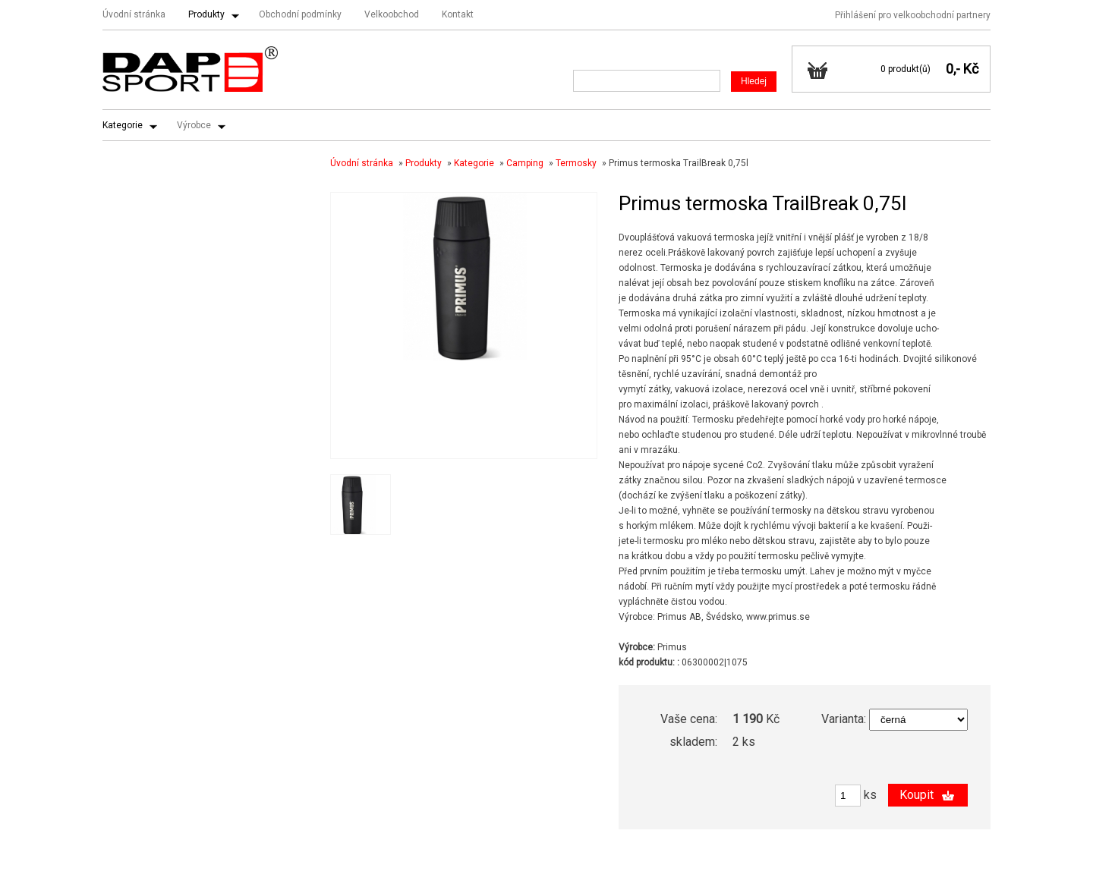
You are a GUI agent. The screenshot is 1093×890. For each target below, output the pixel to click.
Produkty (206, 14)
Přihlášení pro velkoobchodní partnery (913, 15)
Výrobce (194, 125)
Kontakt (458, 14)
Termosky (576, 163)
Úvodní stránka (133, 14)
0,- (953, 69)
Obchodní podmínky (300, 14)
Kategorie (122, 125)
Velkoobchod (391, 14)
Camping (524, 163)
